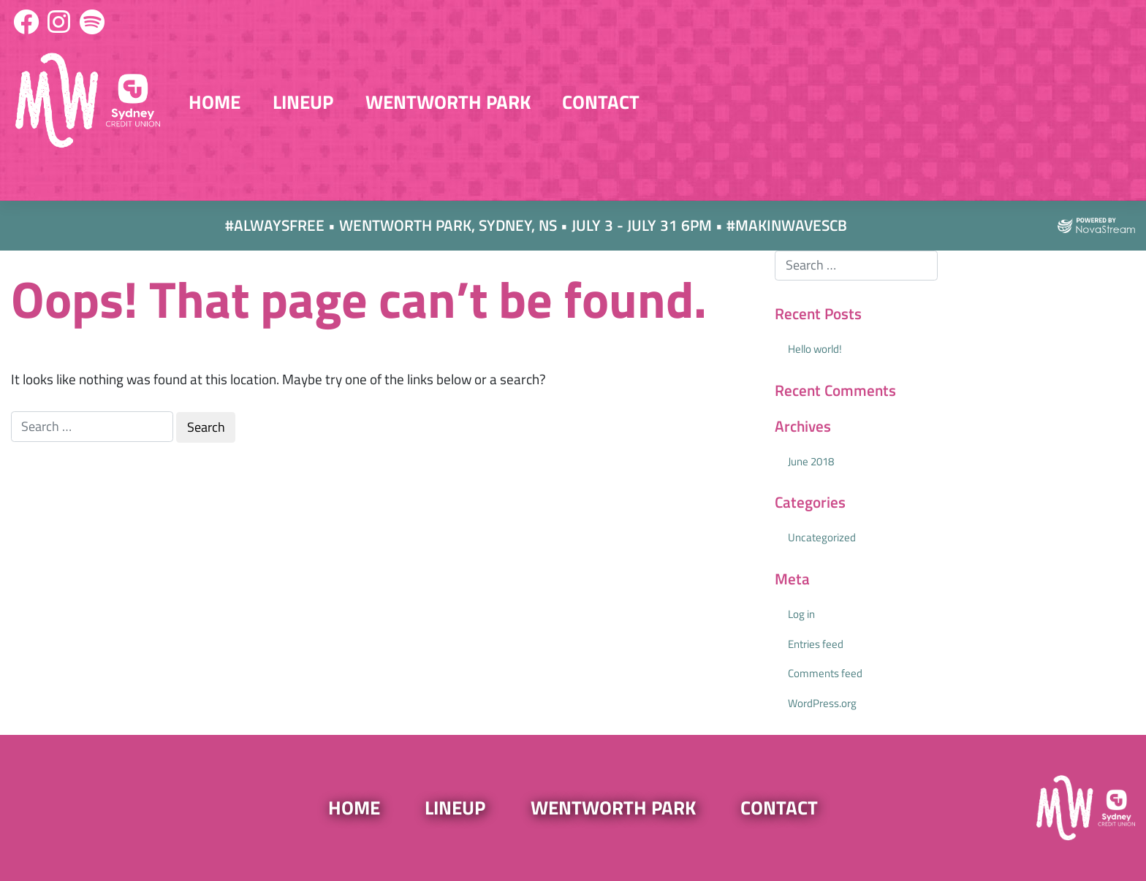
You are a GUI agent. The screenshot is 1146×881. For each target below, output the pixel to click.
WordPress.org (822, 703)
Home (214, 101)
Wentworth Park (448, 101)
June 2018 (811, 461)
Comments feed (825, 673)
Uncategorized (822, 537)
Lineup (303, 101)
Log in (801, 614)
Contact (601, 101)
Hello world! (815, 348)
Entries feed (815, 644)
